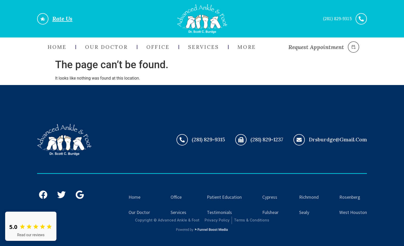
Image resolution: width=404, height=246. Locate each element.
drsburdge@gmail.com (338, 139)
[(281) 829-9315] (182, 139)
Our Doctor (106, 47)
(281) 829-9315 (208, 139)
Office (158, 47)
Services (203, 47)
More (247, 47)
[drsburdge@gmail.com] (299, 139)
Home (56, 47)
